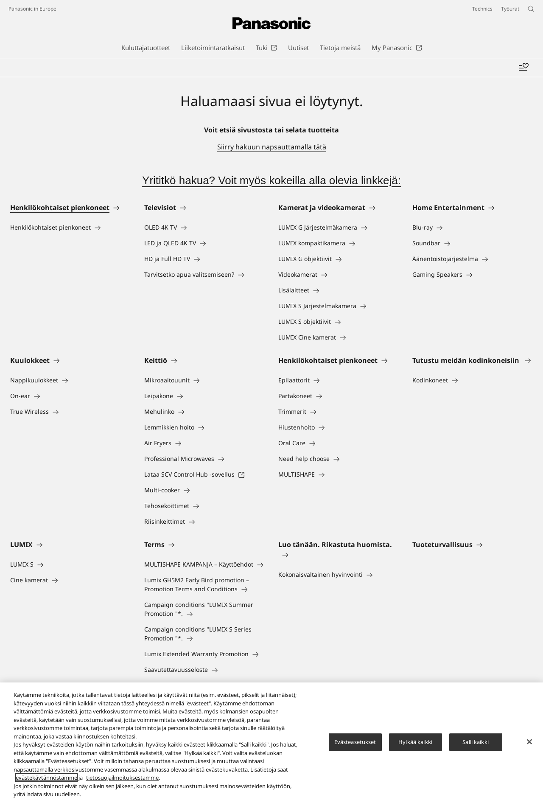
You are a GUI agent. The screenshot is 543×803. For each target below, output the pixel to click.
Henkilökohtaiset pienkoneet (59, 207)
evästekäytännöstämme (46, 778)
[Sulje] (529, 742)
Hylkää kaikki (415, 742)
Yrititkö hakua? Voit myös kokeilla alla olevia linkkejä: (271, 180)
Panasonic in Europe (32, 8)
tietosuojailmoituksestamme (122, 778)
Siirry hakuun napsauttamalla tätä (271, 147)
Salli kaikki (475, 742)
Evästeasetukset (355, 742)
